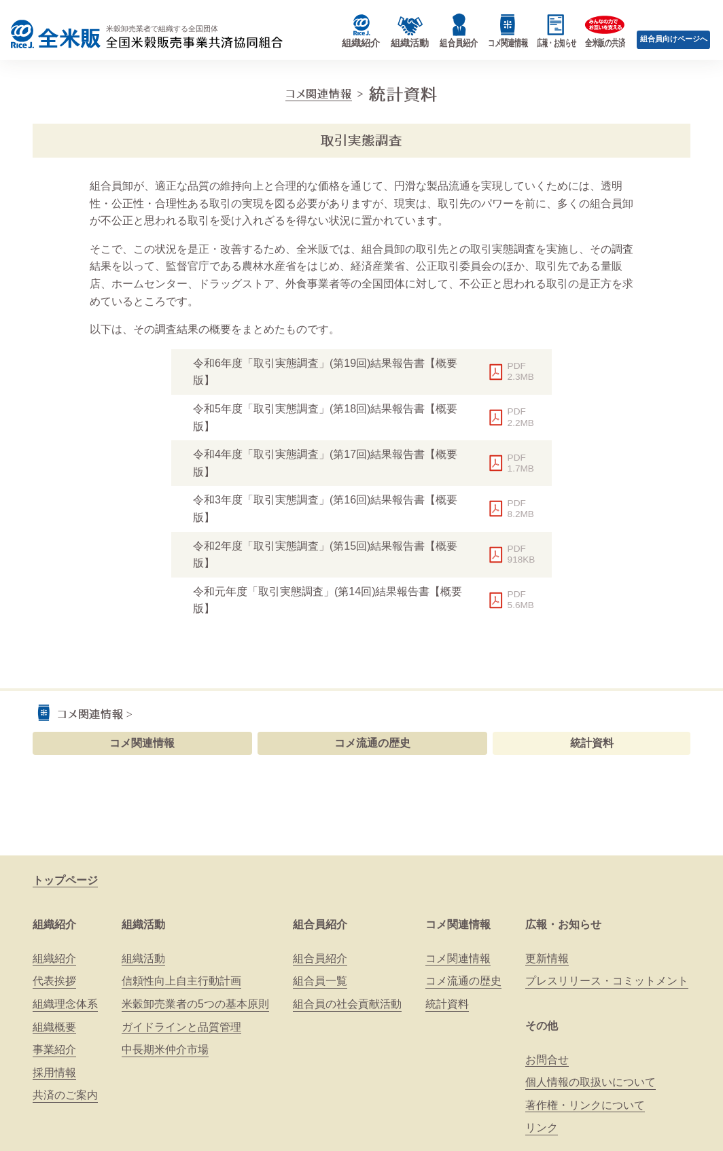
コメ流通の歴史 (372, 743)
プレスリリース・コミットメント (606, 981)
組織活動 (143, 924)
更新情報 (547, 958)
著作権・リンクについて (585, 1105)
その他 (541, 1025)
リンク (541, 1127)
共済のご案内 (65, 1095)
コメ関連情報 (318, 93)
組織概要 (54, 1027)
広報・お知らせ (563, 924)
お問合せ (547, 1059)
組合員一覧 (320, 981)
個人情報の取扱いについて (590, 1082)
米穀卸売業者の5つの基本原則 (195, 1004)
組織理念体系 (65, 1004)
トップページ (65, 880)
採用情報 (54, 1072)
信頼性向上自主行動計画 (181, 981)
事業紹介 (54, 1049)
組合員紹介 (320, 924)
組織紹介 (54, 924)
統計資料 (592, 743)
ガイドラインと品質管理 (181, 1027)
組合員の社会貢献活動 (347, 1004)
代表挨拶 (54, 981)
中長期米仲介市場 (165, 1049)
